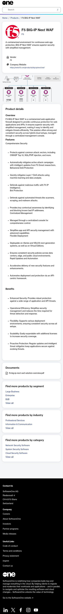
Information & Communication (19, 424)
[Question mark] (57, 3)
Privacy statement (11, 556)
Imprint (6, 561)
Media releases (9, 534)
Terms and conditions (12, 551)
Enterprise (10, 396)
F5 (23, 34)
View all (10, 403)
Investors (7, 524)
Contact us (8, 566)
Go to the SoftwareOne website (18, 598)
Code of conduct (10, 546)
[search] (31, 9)
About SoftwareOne (12, 519)
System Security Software (17, 449)
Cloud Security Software (16, 453)
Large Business (12, 392)
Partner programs (10, 529)
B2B (7, 399)
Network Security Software (18, 446)
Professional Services (15, 421)
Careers (6, 514)
